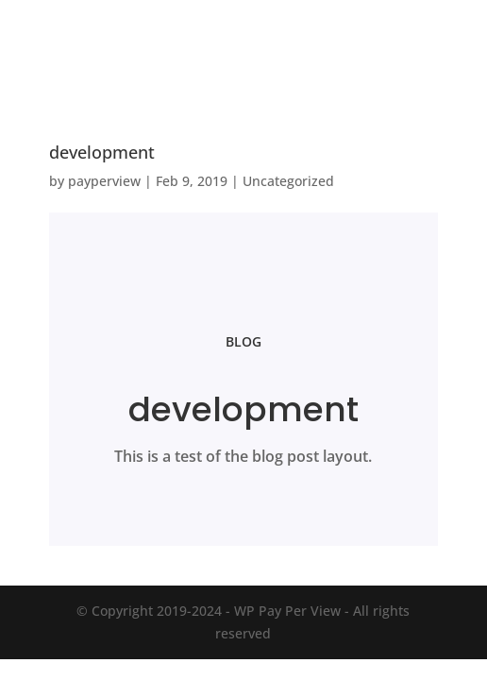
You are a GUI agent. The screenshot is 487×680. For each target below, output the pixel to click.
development (102, 152)
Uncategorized (288, 181)
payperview (104, 181)
